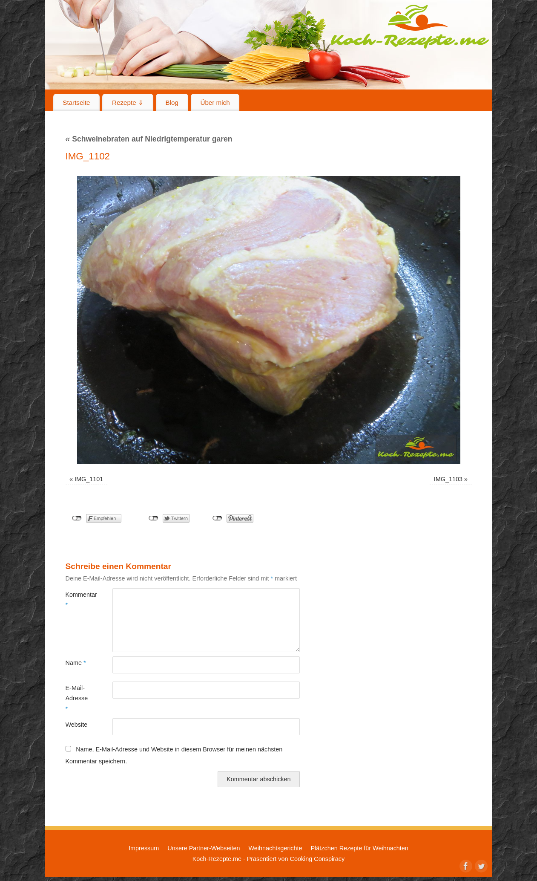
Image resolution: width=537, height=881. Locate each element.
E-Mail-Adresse (77, 698)
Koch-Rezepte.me (409, 26)
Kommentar (77, 599)
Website (77, 724)
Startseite (76, 102)
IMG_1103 (448, 479)
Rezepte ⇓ (128, 102)
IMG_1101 (89, 479)
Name (76, 662)
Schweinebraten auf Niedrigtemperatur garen (149, 139)
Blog (171, 102)
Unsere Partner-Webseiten (203, 848)
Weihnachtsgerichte (275, 848)
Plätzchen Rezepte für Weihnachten (359, 848)
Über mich (215, 102)
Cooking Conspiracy (317, 858)
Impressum (144, 848)
